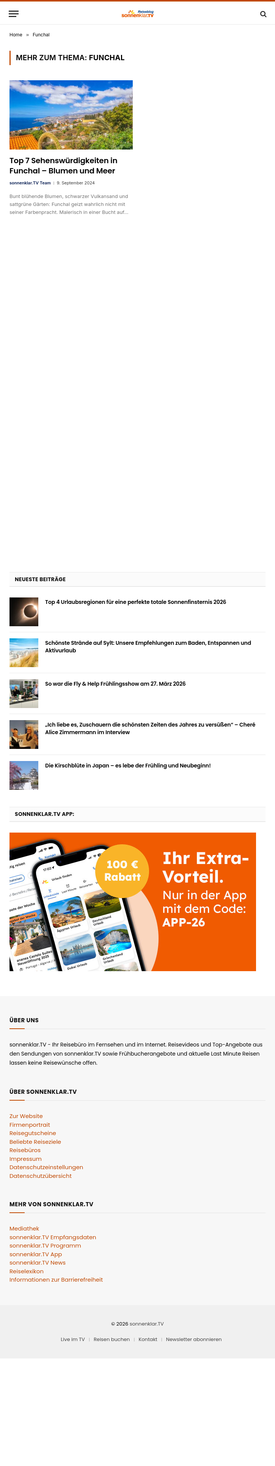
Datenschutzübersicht (40, 1176)
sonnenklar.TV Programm (45, 1245)
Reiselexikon (26, 1271)
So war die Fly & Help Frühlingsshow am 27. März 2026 (115, 684)
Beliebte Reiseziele (35, 1142)
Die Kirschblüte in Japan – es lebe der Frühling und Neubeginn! (128, 765)
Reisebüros (25, 1150)
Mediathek (24, 1228)
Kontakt (147, 1339)
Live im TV (73, 1339)
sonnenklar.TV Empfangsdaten (52, 1237)
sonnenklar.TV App (35, 1254)
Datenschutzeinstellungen (46, 1167)
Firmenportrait (29, 1125)
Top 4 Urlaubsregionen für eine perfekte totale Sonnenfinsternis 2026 (135, 602)
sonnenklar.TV (147, 1323)
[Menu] (14, 13)
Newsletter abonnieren (194, 1339)
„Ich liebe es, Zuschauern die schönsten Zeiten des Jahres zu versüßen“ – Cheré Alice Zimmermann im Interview (150, 728)
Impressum (25, 1159)
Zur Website (26, 1116)
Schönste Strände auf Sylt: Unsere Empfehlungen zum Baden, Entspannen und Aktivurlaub (148, 646)
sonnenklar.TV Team (30, 183)
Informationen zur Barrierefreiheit (56, 1280)
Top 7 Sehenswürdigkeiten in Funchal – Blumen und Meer (63, 166)
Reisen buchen (112, 1339)
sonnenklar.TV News (37, 1262)
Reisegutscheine (32, 1133)
